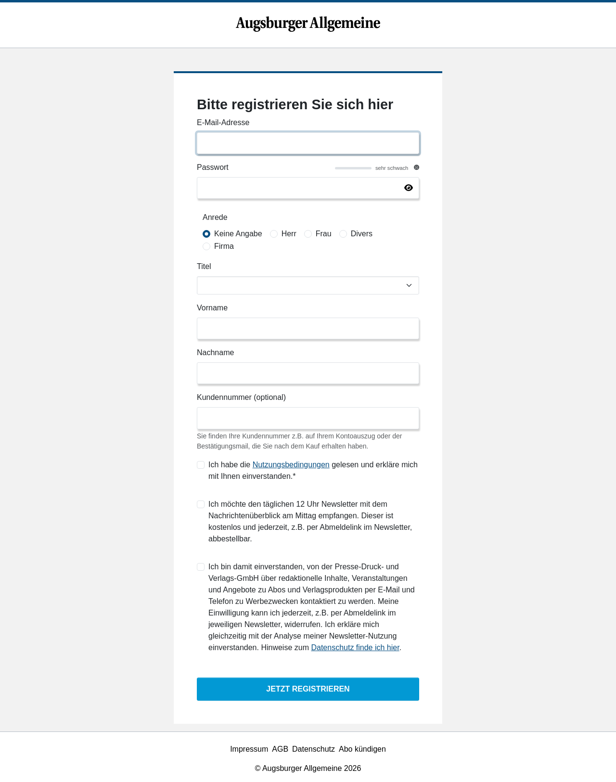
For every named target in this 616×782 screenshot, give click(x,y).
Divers (361, 234)
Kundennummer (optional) (241, 397)
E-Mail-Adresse (223, 122)
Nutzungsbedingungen (291, 465)
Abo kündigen (362, 749)
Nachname (215, 352)
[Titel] (308, 285)
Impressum (249, 749)
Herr (289, 234)
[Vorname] (308, 328)
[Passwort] (308, 188)
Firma (224, 246)
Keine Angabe (238, 234)
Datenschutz (313, 749)
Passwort (213, 167)
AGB (280, 749)
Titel (204, 266)
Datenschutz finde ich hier (355, 647)
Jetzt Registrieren (307, 689)
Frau (324, 234)
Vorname (212, 308)
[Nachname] (308, 373)
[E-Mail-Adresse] (308, 143)
